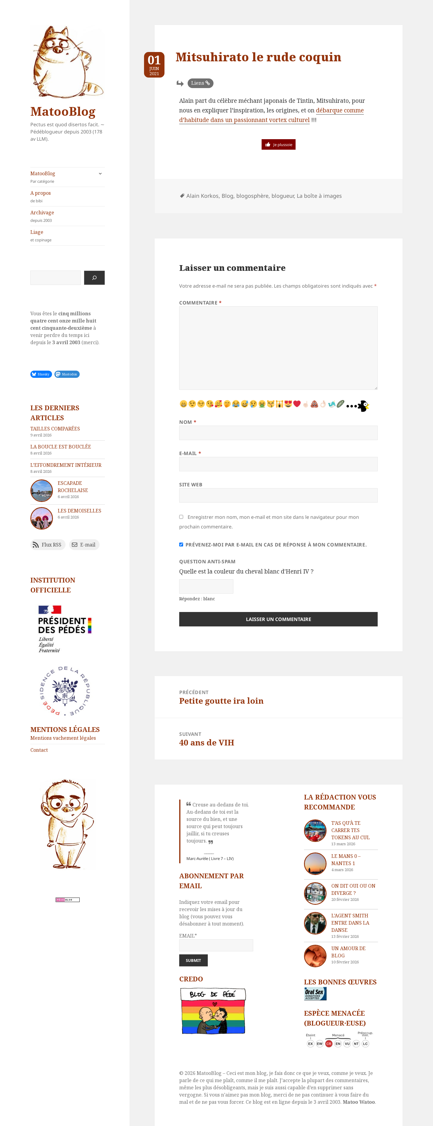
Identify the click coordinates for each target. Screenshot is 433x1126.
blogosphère (252, 195)
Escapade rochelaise (73, 487)
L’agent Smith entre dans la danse (350, 922)
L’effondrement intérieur (65, 465)
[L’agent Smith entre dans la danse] (315, 923)
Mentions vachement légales (63, 738)
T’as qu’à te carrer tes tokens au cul (350, 830)
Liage (67, 236)
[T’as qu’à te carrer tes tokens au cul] (315, 830)
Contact (39, 750)
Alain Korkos (202, 195)
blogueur (283, 195)
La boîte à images (319, 195)
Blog (227, 195)
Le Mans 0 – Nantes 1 (346, 860)
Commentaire (200, 302)
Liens (197, 83)
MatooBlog (62, 111)
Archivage (67, 216)
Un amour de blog (348, 952)
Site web (190, 484)
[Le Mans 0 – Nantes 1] (315, 863)
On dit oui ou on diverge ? (353, 889)
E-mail (190, 453)
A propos (67, 197)
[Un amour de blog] (315, 956)
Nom (187, 422)
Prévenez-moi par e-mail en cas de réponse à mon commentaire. (273, 544)
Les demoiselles (79, 510)
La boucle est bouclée (60, 446)
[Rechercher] (94, 278)
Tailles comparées (55, 428)
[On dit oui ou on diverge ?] (315, 893)
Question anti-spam (207, 561)
